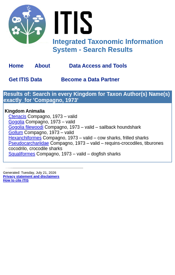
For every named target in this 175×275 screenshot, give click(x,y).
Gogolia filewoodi (25, 127)
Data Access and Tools (98, 66)
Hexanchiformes (25, 138)
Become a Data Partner (90, 79)
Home (16, 66)
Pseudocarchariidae (28, 143)
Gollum (15, 132)
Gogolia (16, 122)
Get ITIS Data (25, 79)
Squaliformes (21, 154)
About (42, 66)
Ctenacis (17, 116)
